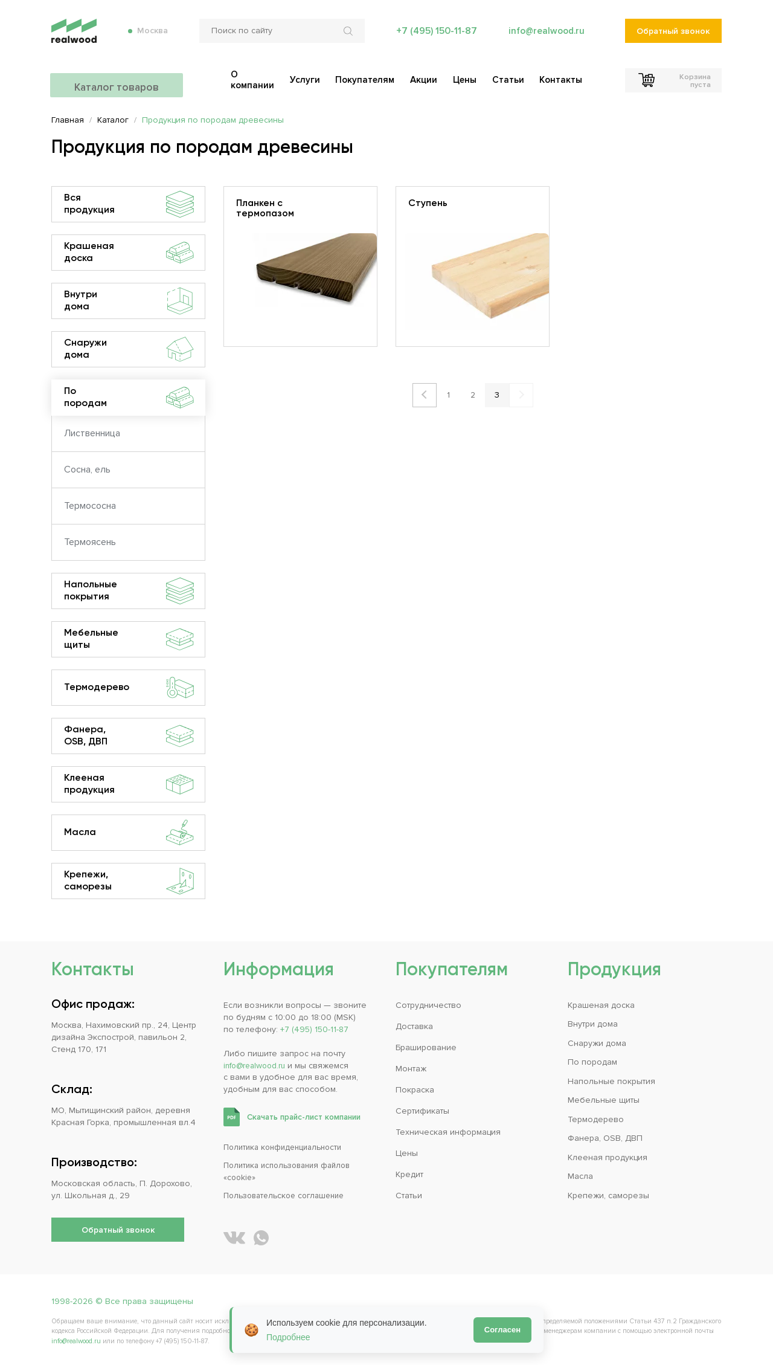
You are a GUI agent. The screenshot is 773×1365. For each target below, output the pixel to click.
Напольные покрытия (129, 591)
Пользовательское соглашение (288, 1195)
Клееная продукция (129, 784)
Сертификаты (422, 1111)
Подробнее (288, 1337)
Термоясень (90, 542)
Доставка (414, 1026)
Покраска (415, 1090)
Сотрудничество (428, 1005)
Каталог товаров (118, 79)
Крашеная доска (129, 252)
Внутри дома (129, 301)
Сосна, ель (87, 469)
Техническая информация (448, 1132)
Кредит (409, 1174)
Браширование (426, 1047)
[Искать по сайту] (348, 36)
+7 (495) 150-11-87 (434, 36)
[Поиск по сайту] (280, 36)
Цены (407, 1153)
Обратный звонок (673, 36)
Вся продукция (129, 204)
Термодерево (129, 688)
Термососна (90, 506)
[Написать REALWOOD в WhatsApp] (261, 1238)
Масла (129, 833)
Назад (424, 395)
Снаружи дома (129, 349)
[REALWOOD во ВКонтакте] (234, 1237)
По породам (129, 397)
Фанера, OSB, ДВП (129, 736)
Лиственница (92, 433)
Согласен (502, 1329)
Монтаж (411, 1068)
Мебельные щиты (129, 639)
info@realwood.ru (545, 36)
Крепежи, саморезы (129, 881)
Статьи (409, 1195)
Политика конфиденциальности (287, 1147)
